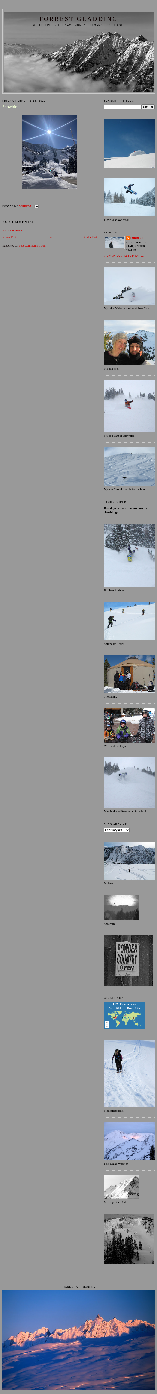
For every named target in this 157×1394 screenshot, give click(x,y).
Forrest (136, 238)
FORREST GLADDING (78, 18)
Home (50, 237)
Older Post (90, 237)
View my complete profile (124, 256)
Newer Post (9, 237)
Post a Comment (12, 230)
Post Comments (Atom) (33, 245)
